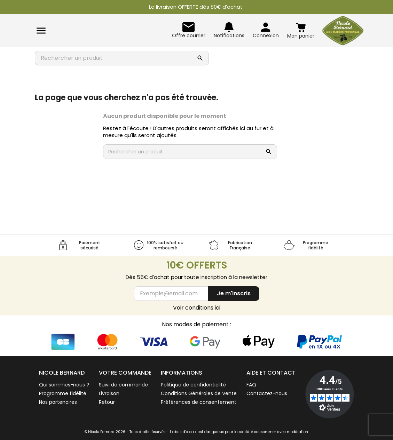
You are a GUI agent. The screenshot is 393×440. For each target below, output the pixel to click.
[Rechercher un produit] (115, 58)
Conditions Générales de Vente (199, 393)
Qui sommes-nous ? (64, 384)
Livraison (109, 393)
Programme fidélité (62, 393)
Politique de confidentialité (193, 384)
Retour (107, 402)
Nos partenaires (58, 402)
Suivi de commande (123, 384)
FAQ (251, 384)
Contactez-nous (266, 393)
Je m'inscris (234, 293)
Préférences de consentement (198, 402)
